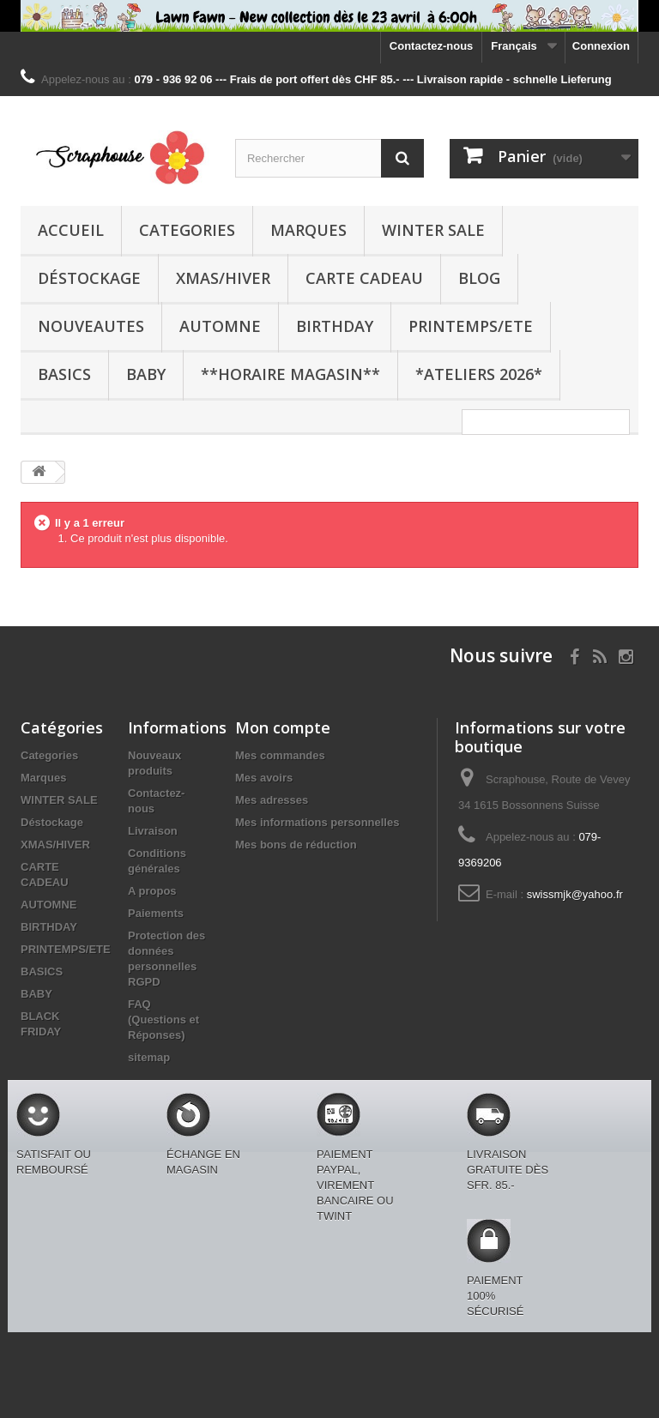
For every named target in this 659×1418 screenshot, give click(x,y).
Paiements (156, 913)
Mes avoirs (264, 777)
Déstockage (89, 278)
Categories (187, 230)
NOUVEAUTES (91, 326)
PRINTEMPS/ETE (470, 326)
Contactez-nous (432, 45)
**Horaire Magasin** (290, 374)
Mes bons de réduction (296, 844)
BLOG (479, 278)
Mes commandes (280, 755)
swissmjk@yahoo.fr (575, 894)
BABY (146, 374)
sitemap (149, 1057)
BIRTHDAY (334, 326)
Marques (308, 230)
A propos (152, 890)
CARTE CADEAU (364, 278)
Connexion (601, 45)
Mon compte (282, 727)
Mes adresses (271, 799)
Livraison (153, 830)
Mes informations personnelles (317, 822)
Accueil (71, 230)
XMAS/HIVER (223, 278)
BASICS (64, 374)
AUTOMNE (220, 326)
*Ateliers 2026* (478, 374)
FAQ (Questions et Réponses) (163, 1019)
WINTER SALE (433, 230)
